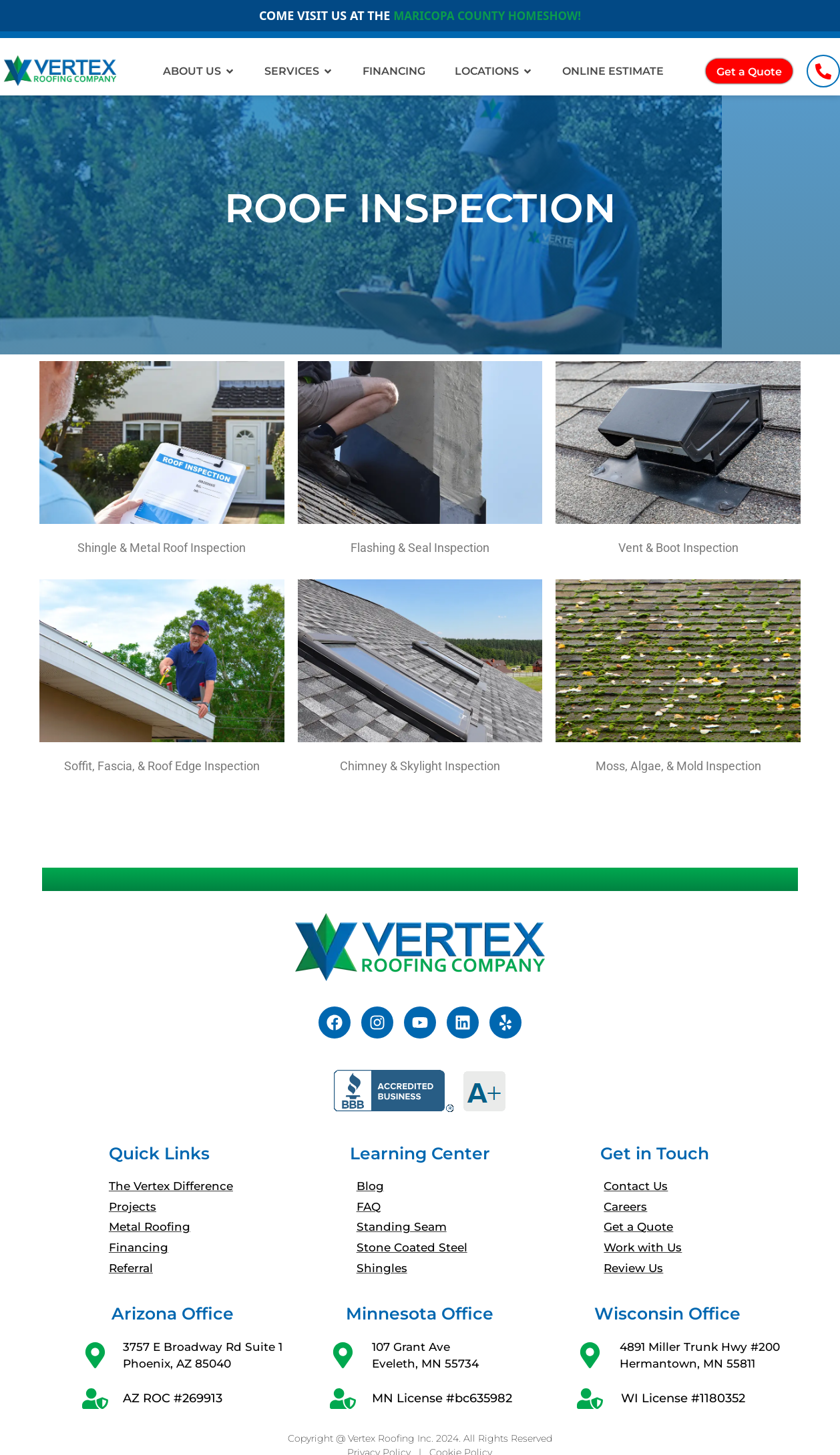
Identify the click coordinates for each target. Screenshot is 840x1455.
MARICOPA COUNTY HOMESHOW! (487, 15)
